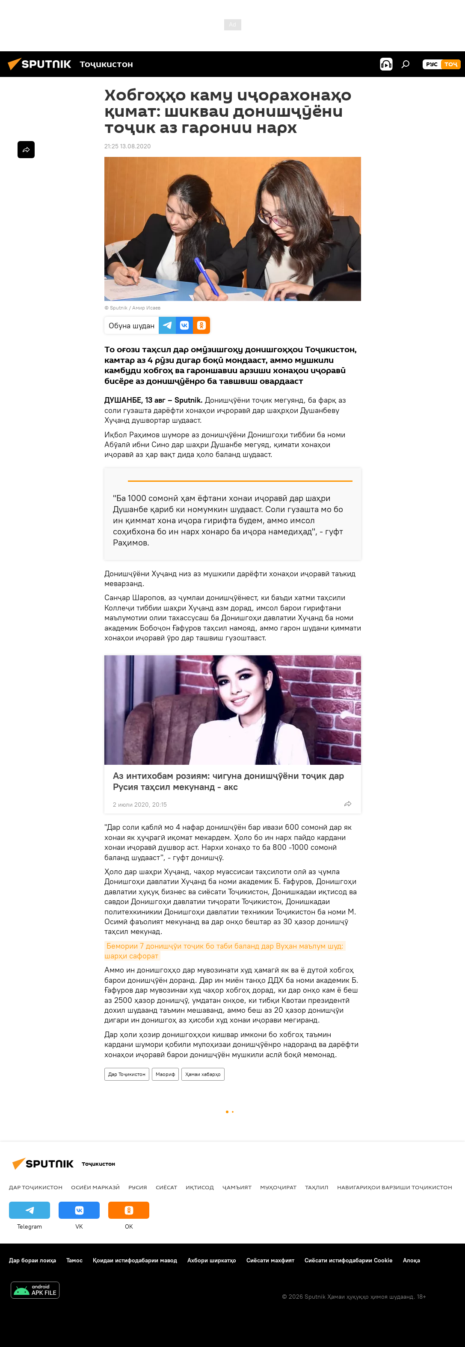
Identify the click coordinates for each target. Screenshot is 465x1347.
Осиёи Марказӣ (95, 1187)
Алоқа (411, 1260)
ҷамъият (237, 1187)
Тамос (74, 1260)
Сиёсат (166, 1187)
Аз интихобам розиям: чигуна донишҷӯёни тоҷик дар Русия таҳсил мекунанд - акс (228, 781)
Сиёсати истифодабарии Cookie (349, 1260)
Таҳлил (317, 1187)
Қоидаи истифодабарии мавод (135, 1260)
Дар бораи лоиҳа (32, 1260)
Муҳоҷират (278, 1187)
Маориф (165, 1074)
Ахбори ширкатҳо (211, 1260)
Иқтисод (200, 1187)
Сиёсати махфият (270, 1260)
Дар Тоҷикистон (126, 1074)
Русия (137, 1187)
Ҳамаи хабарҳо (203, 1074)
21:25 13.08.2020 (127, 146)
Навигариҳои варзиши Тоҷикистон (394, 1187)
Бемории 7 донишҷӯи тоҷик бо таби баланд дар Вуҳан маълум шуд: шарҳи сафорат (225, 951)
